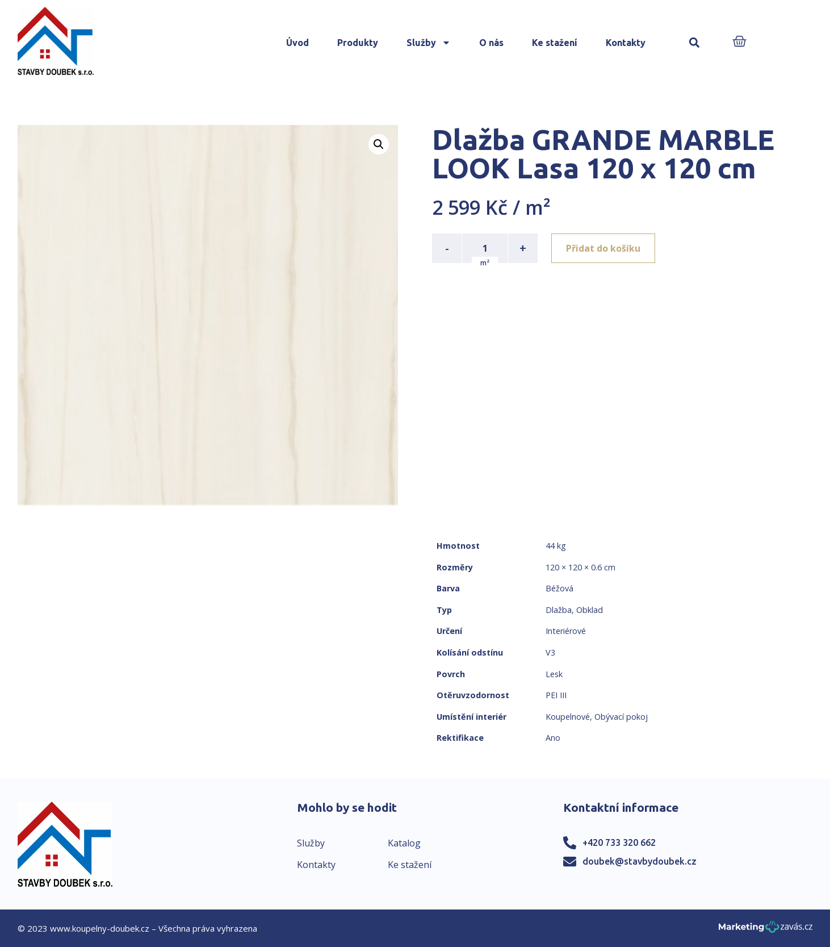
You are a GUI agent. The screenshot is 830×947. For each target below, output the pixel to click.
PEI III (556, 695)
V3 (550, 652)
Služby (428, 42)
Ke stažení (554, 42)
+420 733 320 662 (619, 842)
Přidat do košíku (603, 248)
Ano (553, 737)
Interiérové (566, 630)
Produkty (357, 42)
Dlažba (559, 609)
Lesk (554, 674)
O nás (491, 42)
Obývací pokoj (621, 716)
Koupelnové (568, 716)
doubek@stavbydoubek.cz (639, 861)
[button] (694, 43)
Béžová (559, 588)
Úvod (297, 42)
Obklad (589, 609)
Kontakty (625, 42)
